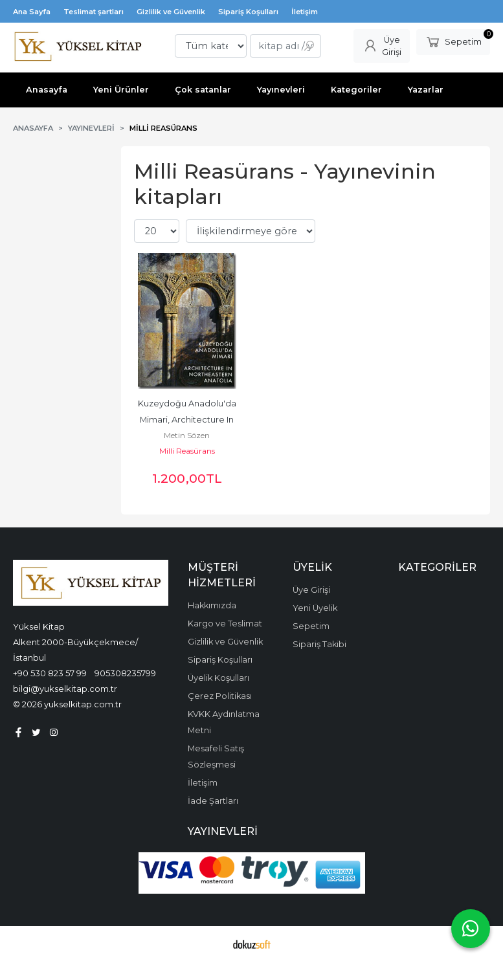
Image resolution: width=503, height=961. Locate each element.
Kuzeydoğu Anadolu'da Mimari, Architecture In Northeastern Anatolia (188, 420)
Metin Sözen (187, 435)
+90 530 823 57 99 (50, 673)
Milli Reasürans (187, 451)
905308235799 (125, 673)
